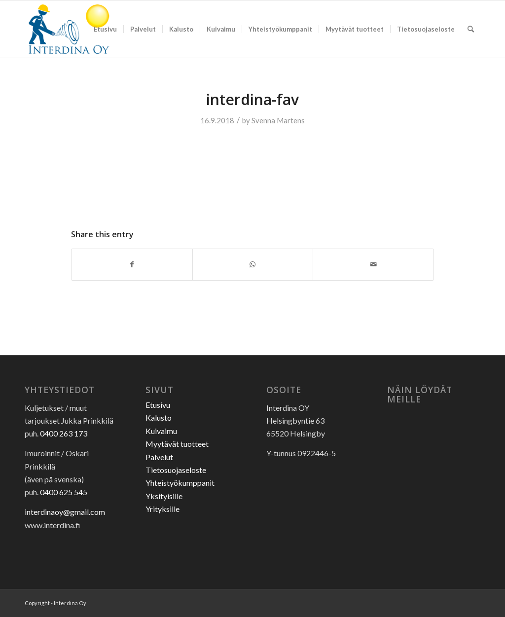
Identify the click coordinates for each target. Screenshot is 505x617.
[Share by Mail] (373, 264)
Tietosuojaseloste (175, 469)
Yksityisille (163, 496)
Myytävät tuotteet (177, 443)
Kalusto (158, 417)
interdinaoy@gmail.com (65, 511)
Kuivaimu (161, 431)
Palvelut (159, 457)
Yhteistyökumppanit (180, 482)
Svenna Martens (278, 120)
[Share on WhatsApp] (253, 264)
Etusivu (157, 404)
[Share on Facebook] (132, 264)
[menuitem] (105, 29)
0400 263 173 (63, 433)
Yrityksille (162, 508)
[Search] (470, 29)
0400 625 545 (63, 492)
